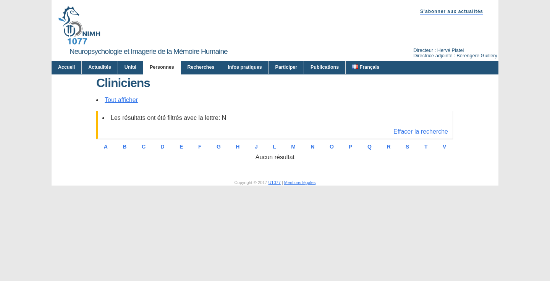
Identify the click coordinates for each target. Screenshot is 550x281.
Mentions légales (300, 257)
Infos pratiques (245, 67)
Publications (325, 67)
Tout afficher (121, 174)
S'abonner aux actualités (451, 11)
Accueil (66, 67)
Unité (130, 67)
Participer (286, 67)
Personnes (162, 67)
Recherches (201, 67)
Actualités (99, 67)
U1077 (274, 257)
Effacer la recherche (420, 206)
